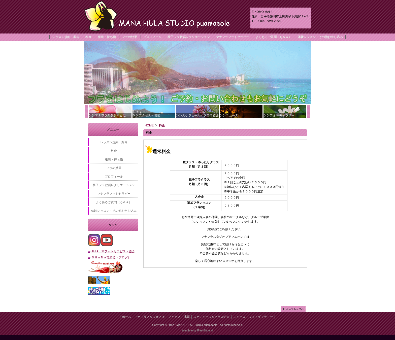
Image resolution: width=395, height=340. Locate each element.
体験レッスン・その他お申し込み (320, 37)
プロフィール (152, 37)
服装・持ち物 (107, 37)
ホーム (126, 317)
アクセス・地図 (179, 317)
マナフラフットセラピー (232, 37)
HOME (149, 125)
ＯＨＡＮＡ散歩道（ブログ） (111, 257)
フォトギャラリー (261, 317)
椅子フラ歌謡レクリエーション (189, 37)
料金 (88, 37)
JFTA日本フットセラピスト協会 (113, 251)
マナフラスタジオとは (150, 317)
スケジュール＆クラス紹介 (211, 317)
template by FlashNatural (197, 330)
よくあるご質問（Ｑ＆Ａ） (273, 37)
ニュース (239, 317)
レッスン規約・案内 (65, 37)
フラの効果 (129, 37)
